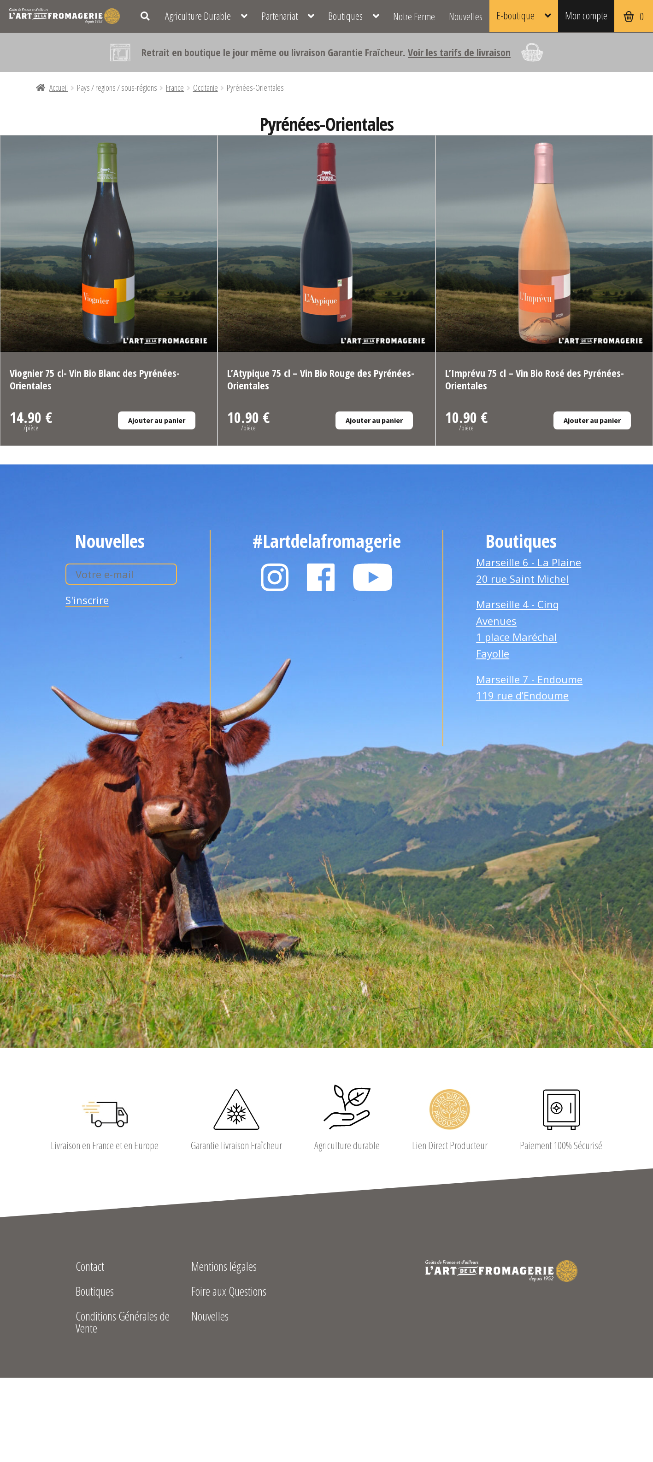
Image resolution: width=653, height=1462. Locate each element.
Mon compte (586, 15)
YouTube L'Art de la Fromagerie (373, 577)
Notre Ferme (414, 16)
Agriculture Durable (198, 16)
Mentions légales (224, 1267)
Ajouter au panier (156, 420)
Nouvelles (465, 16)
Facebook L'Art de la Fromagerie (321, 577)
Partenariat (279, 16)
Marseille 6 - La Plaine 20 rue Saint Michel (528, 570)
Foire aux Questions (228, 1292)
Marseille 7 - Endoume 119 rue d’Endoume (529, 687)
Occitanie (205, 87)
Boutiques (345, 16)
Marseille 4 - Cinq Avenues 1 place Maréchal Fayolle (517, 628)
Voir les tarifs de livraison (459, 52)
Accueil (58, 87)
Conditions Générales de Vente (123, 1323)
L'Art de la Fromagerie (64, 16)
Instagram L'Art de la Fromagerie (274, 577)
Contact (90, 1267)
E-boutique (515, 15)
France (175, 87)
